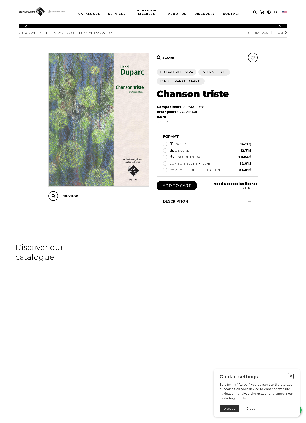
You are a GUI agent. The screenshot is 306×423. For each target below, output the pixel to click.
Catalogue (89, 14)
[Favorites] (253, 57)
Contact (231, 14)
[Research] (255, 12)
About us (177, 14)
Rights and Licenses (147, 12)
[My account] (269, 12)
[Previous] (26, 26)
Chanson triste (103, 33)
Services (116, 14)
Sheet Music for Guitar (64, 33)
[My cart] (262, 12)
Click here (250, 188)
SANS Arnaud (187, 112)
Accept (229, 408)
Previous (258, 33)
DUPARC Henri (193, 107)
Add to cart (177, 185)
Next (281, 33)
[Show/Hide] (249, 201)
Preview (69, 196)
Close (250, 408)
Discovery (204, 14)
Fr (276, 12)
